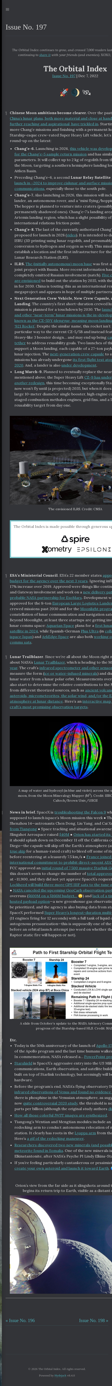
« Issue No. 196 (20, 1320)
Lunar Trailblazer (49, 662)
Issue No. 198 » (93, 1320)
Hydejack (60, 1375)
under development (78, 365)
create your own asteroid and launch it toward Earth (61, 1168)
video (71, 235)
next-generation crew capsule (77, 354)
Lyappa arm (85, 1133)
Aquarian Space (60, 625)
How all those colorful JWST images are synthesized (60, 1115)
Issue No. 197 (64, 75)
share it (45, 55)
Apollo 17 (104, 1045)
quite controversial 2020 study (50, 1103)
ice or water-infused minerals (70, 673)
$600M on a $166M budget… (52, 895)
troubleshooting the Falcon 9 (80, 812)
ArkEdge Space (55, 636)
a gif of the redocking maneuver (55, 1138)
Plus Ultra (90, 631)
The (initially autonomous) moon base (59, 263)
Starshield (23, 1063)
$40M (64, 834)
